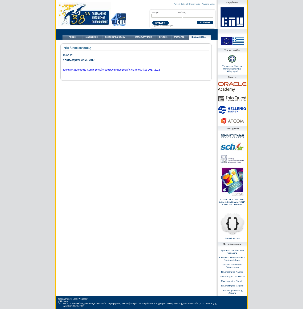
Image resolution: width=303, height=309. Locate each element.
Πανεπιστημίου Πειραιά (232, 285)
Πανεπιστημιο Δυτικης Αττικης (232, 291)
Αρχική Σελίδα (180, 4)
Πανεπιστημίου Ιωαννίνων (232, 276)
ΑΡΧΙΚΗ (72, 37)
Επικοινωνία (194, 4)
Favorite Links (208, 4)
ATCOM (67, 306)
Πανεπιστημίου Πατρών (232, 281)
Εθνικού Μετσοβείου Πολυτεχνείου (232, 265)
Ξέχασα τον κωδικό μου (162, 26)
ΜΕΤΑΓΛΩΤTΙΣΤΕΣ (143, 37)
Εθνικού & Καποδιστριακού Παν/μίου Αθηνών (232, 258)
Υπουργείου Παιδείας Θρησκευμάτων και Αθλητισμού (232, 68)
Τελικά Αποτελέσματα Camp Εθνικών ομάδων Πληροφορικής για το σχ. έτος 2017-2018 (111, 69)
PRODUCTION (77, 306)
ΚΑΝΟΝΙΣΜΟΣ (91, 37)
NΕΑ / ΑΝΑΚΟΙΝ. (198, 37)
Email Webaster (80, 299)
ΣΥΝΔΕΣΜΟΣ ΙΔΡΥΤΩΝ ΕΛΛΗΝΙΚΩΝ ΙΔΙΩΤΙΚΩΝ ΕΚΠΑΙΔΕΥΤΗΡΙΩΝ (232, 202)
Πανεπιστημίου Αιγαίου (232, 271)
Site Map (63, 301)
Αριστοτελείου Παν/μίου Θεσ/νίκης (232, 251)
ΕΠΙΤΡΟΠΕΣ (179, 37)
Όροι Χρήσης (64, 299)
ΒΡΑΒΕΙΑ (163, 37)
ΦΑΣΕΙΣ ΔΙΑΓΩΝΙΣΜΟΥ (115, 37)
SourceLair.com (232, 238)
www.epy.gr (211, 303)
